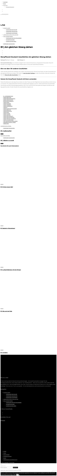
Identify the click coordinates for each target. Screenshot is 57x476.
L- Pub (3, 25)
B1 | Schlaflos (4, 352)
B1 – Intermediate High (8, 96)
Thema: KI (5, 107)
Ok (17, 474)
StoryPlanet (6, 28)
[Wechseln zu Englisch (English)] (10, 7)
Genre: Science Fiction (8, 99)
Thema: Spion (6, 112)
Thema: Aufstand (7, 103)
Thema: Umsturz (6, 114)
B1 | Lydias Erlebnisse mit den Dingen (11, 270)
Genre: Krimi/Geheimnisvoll (9, 98)
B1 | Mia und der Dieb (6, 311)
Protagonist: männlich (8, 101)
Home (4, 451)
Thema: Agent (6, 102)
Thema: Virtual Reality (8, 116)
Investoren (6, 454)
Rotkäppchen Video (10, 39)
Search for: (3, 465)
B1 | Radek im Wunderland (8, 228)
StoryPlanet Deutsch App (11, 29)
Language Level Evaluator (10, 34)
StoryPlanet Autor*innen (11, 33)
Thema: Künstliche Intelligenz (10, 108)
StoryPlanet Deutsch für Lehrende (13, 38)
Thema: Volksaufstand (8, 119)
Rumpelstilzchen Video (11, 41)
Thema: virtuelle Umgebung (9, 118)
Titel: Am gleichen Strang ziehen (10, 121)
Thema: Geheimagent (7, 106)
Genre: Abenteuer (7, 97)
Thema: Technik (6, 113)
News (4, 458)
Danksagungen (7, 456)
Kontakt (5, 2)
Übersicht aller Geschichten (11, 74)
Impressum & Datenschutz (10, 459)
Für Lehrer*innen (8, 36)
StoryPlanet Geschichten (11, 31)
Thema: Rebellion (7, 109)
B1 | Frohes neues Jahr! (7, 187)
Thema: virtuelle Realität (8, 117)
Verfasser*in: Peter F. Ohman (9, 122)
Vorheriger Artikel (6, 126)
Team (4, 453)
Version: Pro (6, 123)
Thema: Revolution (7, 111)
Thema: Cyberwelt (7, 104)
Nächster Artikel (5, 135)
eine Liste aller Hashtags (29, 73)
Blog (4, 3)
